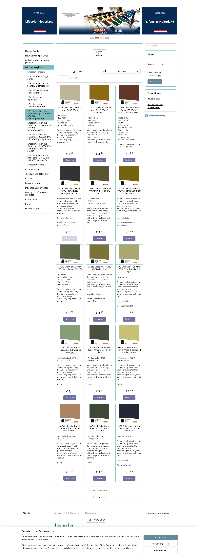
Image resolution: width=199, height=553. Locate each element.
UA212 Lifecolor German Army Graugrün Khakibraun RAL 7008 (129, 190)
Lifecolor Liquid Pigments (34, 98)
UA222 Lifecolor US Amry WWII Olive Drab (99, 268)
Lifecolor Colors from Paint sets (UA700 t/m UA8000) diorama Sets (38, 157)
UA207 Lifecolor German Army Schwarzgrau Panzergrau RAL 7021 (69, 190)
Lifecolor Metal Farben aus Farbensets (38, 91)
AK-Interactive (32, 169)
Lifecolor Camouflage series (37, 77)
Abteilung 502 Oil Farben (37, 173)
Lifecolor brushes (35, 164)
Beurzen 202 (153, 98)
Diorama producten (34, 183)
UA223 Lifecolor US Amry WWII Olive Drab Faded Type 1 (129, 269)
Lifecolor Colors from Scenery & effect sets (38, 84)
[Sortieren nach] (121, 71)
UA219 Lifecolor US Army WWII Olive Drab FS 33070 (70, 268)
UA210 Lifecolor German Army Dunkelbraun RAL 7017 (99, 190)
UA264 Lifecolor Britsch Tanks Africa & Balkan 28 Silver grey (69, 349)
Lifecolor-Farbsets (36, 71)
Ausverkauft (69, 238)
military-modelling (155, 116)
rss (96, 548)
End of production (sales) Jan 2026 (37, 61)
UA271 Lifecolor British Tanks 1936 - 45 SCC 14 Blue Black (129, 428)
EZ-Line (28, 178)
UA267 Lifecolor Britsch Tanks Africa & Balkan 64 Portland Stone (129, 349)
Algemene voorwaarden (158, 513)
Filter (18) (78, 71)
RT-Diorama (31, 199)
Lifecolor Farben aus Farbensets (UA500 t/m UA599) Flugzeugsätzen (39, 136)
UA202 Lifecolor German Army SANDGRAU (69, 109)
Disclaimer (27, 513)
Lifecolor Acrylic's (33, 67)
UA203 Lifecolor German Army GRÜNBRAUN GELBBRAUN (99, 110)
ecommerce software (107, 548)
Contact (151, 54)
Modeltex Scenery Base (36, 187)
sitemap (91, 548)
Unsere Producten (34, 51)
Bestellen (70, 160)
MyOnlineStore (133, 548)
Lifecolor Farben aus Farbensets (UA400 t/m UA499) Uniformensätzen (39, 126)
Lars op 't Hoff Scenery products (36, 193)
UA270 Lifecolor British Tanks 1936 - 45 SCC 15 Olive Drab (99, 428)
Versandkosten (155, 93)
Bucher (28, 203)
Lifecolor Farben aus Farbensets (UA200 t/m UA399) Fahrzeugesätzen (39, 115)
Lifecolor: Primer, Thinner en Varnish (36, 105)
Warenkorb (155, 81)
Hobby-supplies (33, 208)
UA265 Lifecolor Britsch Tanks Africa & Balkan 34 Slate (99, 349)
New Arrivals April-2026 (36, 55)
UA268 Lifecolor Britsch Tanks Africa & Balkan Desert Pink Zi (70, 428)
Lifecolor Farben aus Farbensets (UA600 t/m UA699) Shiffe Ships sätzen (39, 147)
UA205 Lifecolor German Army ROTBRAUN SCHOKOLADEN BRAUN (129, 110)
